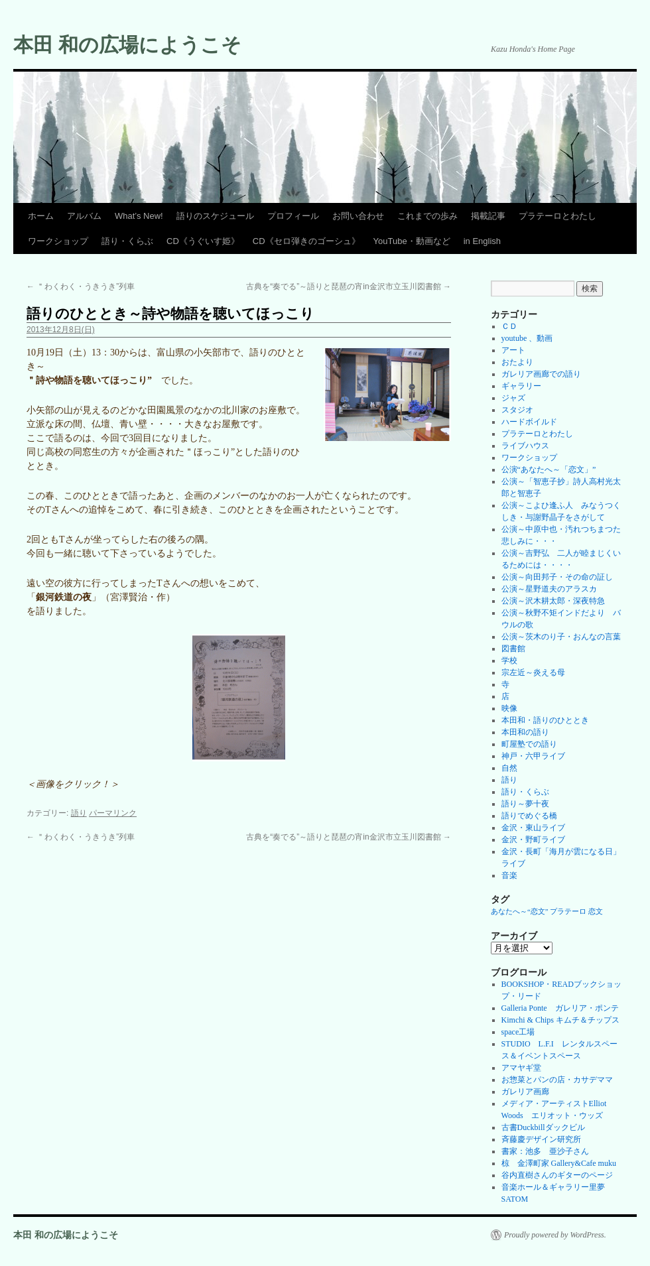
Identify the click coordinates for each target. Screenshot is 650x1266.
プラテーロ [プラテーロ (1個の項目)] (568, 911)
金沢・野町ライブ (533, 839)
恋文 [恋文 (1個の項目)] (595, 911)
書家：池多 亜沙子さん (545, 1151)
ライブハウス (525, 445)
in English (482, 241)
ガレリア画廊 (525, 1091)
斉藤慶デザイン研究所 (541, 1139)
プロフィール (293, 216)
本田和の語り (525, 732)
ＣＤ (509, 326)
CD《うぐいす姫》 (202, 241)
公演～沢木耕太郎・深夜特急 (553, 600)
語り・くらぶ (127, 241)
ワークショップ (58, 241)
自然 (509, 768)
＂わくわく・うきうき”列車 (81, 286)
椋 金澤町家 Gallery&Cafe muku (558, 1163)
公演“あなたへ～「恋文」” (548, 469)
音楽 (509, 875)
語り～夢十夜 (525, 803)
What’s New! (139, 216)
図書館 (513, 648)
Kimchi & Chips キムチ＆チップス (560, 1020)
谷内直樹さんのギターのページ (557, 1175)
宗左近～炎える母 (533, 672)
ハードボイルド (529, 421)
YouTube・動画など (411, 241)
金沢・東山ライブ (533, 827)
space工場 (518, 1032)
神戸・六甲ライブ (533, 756)
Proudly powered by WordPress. (555, 1234)
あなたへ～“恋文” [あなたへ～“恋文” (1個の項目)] (519, 911)
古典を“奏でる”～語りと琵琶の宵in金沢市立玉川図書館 (348, 286)
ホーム (41, 216)
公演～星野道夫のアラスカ (549, 589)
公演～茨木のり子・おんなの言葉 (561, 636)
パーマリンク (113, 813)
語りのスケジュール (215, 216)
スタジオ (517, 409)
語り (79, 813)
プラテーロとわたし (557, 216)
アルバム (84, 216)
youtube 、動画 (527, 338)
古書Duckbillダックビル (543, 1127)
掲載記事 (488, 216)
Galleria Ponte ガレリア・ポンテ (560, 1008)
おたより (517, 362)
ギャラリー (521, 386)
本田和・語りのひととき (545, 720)
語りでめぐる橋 (529, 815)
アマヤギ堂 (521, 1067)
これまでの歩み (427, 216)
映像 (509, 708)
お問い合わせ (358, 216)
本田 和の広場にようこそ (127, 45)
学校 (509, 660)
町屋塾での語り (529, 744)
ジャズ (513, 398)
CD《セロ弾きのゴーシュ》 (306, 241)
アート (513, 350)
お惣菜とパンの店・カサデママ (557, 1079)
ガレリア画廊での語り (541, 374)
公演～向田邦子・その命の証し (557, 577)
